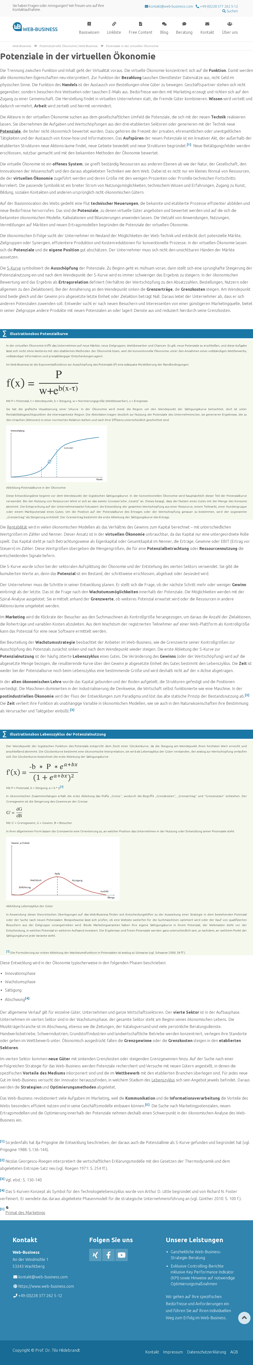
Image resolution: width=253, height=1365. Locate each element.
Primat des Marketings (25, 1212)
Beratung (184, 32)
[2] (247, 695)
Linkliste (114, 32)
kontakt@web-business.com (43, 1277)
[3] (72, 710)
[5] (147, 1105)
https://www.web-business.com (46, 1286)
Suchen (232, 11)
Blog (164, 32)
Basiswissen (89, 32)
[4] (27, 998)
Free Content (140, 32)
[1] (189, 144)
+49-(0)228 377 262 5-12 (218, 6)
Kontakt (207, 32)
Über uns (230, 32)
